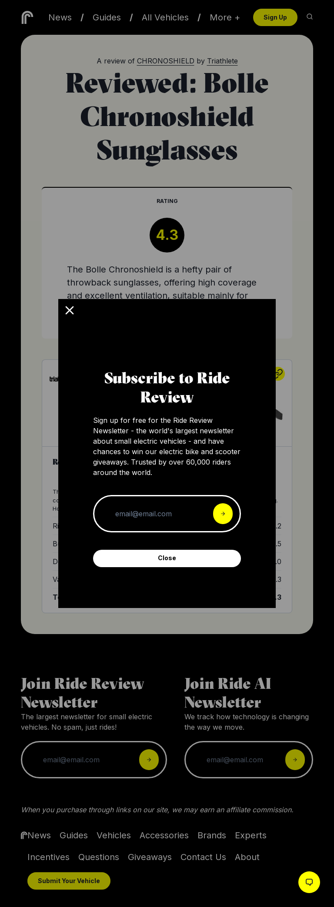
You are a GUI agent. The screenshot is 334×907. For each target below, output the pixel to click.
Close (167, 557)
